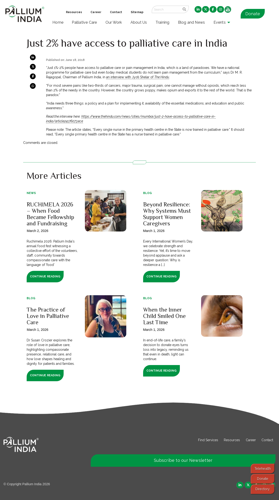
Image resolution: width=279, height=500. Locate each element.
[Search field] (166, 9)
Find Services (208, 440)
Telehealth (262, 468)
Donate (252, 13)
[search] (184, 9)
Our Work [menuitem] (113, 22)
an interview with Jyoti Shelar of (137, 77)
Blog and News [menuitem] (191, 22)
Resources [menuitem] (74, 12)
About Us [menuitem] (138, 22)
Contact (267, 440)
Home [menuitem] (57, 22)
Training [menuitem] (163, 22)
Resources (232, 440)
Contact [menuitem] (116, 12)
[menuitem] (198, 9)
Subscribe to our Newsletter (183, 460)
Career (251, 440)
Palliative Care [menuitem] (84, 22)
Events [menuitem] (220, 22)
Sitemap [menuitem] (137, 12)
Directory (262, 489)
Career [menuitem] (96, 12)
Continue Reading (45, 276)
